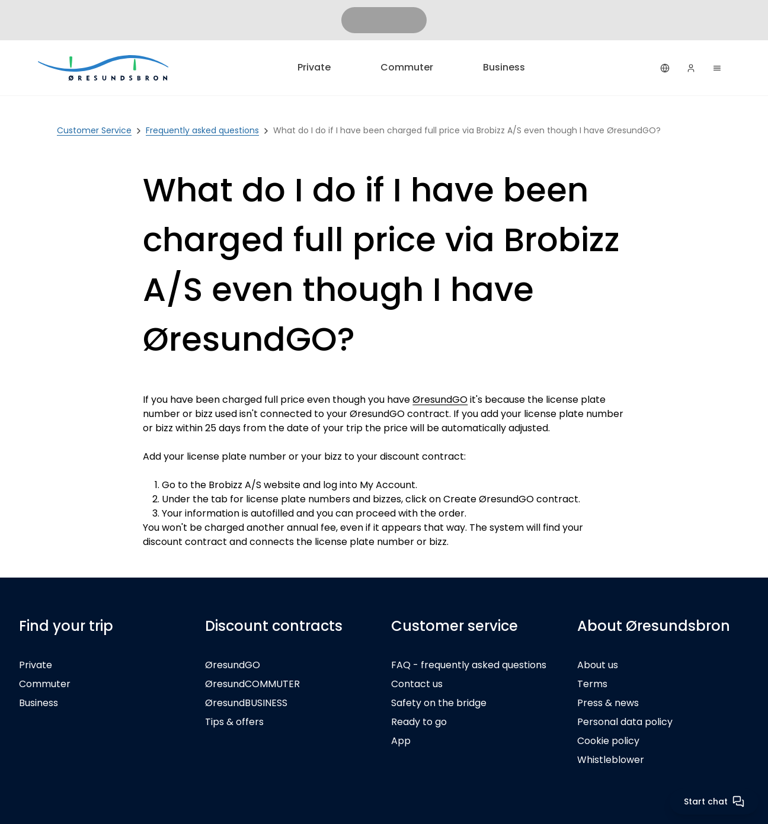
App (401, 741)
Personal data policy (625, 722)
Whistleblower (610, 760)
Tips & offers (234, 722)
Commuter (406, 67)
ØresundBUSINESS (246, 703)
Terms (592, 684)
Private (314, 67)
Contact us (417, 684)
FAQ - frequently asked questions (468, 665)
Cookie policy (608, 741)
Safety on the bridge (439, 703)
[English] (665, 68)
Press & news (608, 703)
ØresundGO (440, 399)
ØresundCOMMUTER (252, 684)
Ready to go (419, 722)
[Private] (104, 67)
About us (597, 665)
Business (504, 67)
